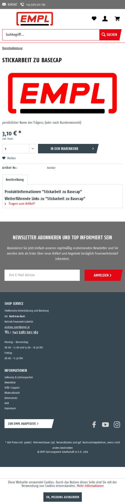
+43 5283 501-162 (32, 4)
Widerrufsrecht (12, 393)
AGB (6, 403)
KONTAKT (9, 4)
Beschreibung (15, 179)
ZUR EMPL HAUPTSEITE (22, 423)
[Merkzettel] (93, 18)
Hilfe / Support (12, 388)
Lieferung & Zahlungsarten (18, 377)
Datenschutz (11, 398)
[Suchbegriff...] (60, 34)
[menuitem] (7, 18)
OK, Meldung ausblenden (62, 497)
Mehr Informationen (90, 486)
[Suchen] (109, 34)
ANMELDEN (102, 275)
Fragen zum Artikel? (20, 203)
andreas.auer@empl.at (17, 327)
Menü (7, 18)
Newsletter (10, 382)
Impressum (10, 408)
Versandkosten (64, 442)
